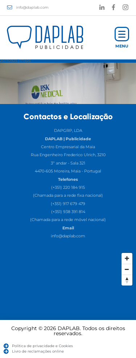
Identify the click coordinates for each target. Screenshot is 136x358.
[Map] (68, 303)
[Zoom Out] (126, 269)
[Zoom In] (126, 258)
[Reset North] (126, 280)
